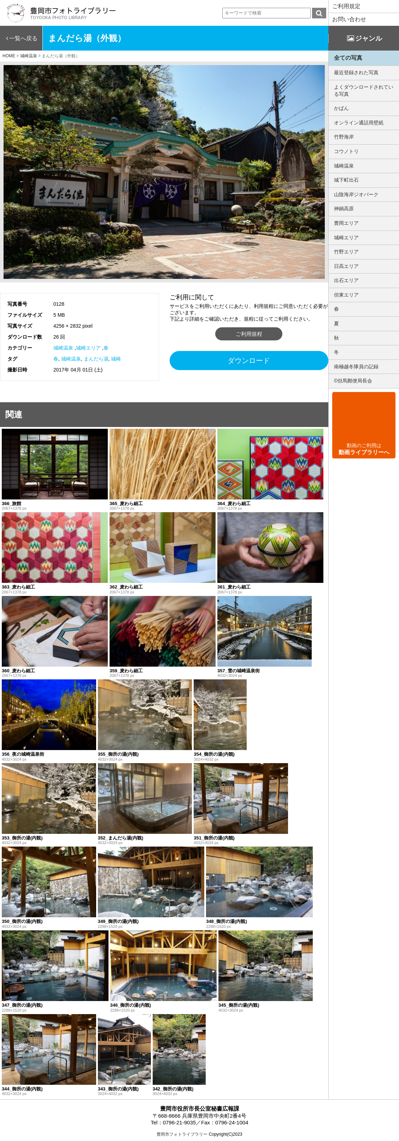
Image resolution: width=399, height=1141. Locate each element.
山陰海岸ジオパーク (356, 194)
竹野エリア (346, 251)
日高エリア (346, 266)
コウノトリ (346, 151)
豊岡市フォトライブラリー (182, 1134)
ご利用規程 (249, 334)
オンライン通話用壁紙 (358, 122)
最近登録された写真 (356, 72)
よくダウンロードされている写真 (363, 90)
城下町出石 (346, 180)
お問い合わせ (349, 19)
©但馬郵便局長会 (353, 381)
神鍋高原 (344, 208)
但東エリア (346, 295)
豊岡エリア (346, 223)
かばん (341, 108)
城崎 (116, 359)
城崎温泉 (63, 348)
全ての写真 (348, 58)
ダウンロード (249, 360)
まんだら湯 (96, 359)
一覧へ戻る (23, 38)
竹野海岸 (344, 137)
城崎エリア (88, 348)
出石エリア (346, 280)
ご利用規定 (346, 6)
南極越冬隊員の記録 (356, 366)
